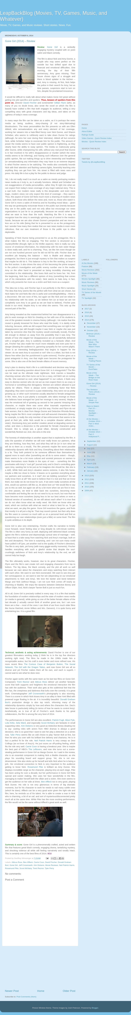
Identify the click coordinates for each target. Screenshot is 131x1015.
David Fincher (30, 103)
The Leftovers (35, 749)
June (89, 452)
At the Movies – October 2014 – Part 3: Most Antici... (94, 422)
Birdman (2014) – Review (93, 335)
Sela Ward (21, 723)
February (91, 467)
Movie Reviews (51, 865)
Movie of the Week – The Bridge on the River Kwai (93, 376)
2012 (87, 479)
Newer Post (12, 990)
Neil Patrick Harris (43, 740)
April (89, 460)
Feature (85, 266)
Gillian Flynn (60, 103)
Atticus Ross (41, 682)
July (89, 448)
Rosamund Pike (35, 767)
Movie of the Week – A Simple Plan (92, 400)
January (90, 471)
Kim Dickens (27, 726)
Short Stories (87, 289)
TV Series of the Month (91, 292)
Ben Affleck (46, 782)
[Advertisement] (40, 967)
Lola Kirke (10, 723)
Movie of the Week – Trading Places (93, 358)
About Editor (87, 131)
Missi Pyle (70, 720)
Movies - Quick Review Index (94, 142)
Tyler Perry (15, 735)
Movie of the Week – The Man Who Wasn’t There (93, 343)
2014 (87, 320)
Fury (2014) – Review (92, 351)
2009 (87, 490)
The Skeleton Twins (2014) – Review (93, 392)
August (90, 445)
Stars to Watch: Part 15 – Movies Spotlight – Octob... (92, 410)
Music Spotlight (88, 286)
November (91, 327)
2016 (87, 312)
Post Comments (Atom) (26, 997)
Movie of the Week (89, 273)
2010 (87, 487)
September (92, 441)
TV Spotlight (87, 298)
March (90, 463)
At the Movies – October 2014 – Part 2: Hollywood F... (94, 433)
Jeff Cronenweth (36, 694)
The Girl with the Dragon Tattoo (29, 667)
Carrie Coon (31, 746)
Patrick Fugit (58, 720)
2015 (87, 316)
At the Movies (87, 263)
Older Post (69, 990)
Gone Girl (52, 47)
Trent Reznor (23, 682)
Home (40, 990)
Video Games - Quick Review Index (97, 138)
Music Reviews (88, 282)
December (91, 323)
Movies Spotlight (89, 279)
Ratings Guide (88, 135)
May (89, 456)
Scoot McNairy (48, 723)
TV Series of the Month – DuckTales (93, 367)
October (90, 330)
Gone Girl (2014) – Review (20, 41)
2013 (87, 475)
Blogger (95, 1008)
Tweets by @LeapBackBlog (93, 162)
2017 (87, 309)
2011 (87, 483)
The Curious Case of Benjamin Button (43, 664)
